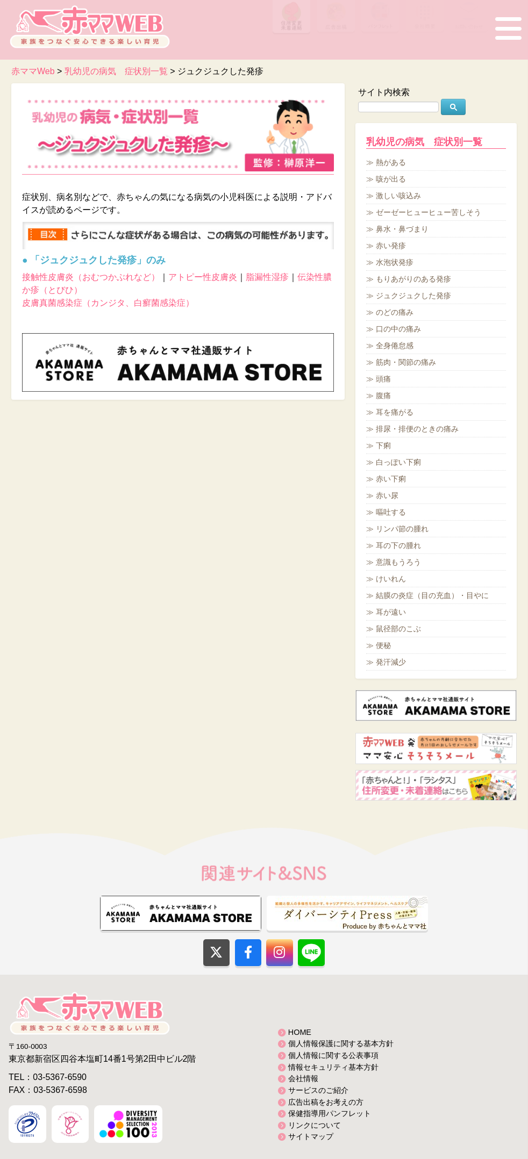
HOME (299, 1032)
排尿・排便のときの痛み (417, 428)
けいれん (391, 578)
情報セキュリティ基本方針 (333, 1067)
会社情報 (303, 1078)
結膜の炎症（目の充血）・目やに (432, 595)
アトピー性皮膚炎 (202, 277)
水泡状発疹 (394, 262)
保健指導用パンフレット (329, 1113)
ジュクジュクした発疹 (413, 295)
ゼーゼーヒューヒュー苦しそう (428, 212)
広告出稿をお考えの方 (325, 1102)
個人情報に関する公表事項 (333, 1055)
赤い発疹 (391, 245)
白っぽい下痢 (398, 462)
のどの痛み (394, 312)
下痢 (383, 445)
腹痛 (383, 395)
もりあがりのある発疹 (413, 279)
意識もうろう (398, 562)
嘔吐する (391, 512)
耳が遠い (391, 612)
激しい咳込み (398, 195)
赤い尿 (387, 495)
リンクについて (314, 1125)
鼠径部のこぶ (398, 628)
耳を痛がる (394, 412)
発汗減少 (391, 662)
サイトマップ (310, 1136)
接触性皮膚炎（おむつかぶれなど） (91, 277)
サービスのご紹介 (318, 1090)
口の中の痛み (398, 329)
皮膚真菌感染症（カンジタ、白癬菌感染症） (108, 302)
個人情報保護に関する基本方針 (341, 1043)
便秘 (383, 645)
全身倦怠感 (394, 345)
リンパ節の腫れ (402, 528)
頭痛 (383, 379)
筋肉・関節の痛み (406, 362)
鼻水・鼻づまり (402, 229)
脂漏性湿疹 (267, 277)
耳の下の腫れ (398, 545)
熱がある (391, 162)
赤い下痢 (391, 478)
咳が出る (391, 179)
